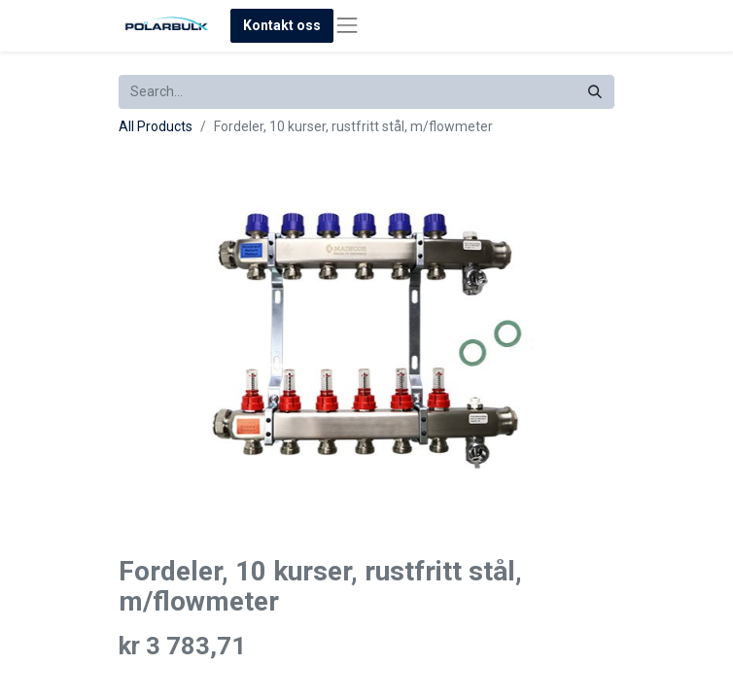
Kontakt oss (282, 25)
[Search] (595, 92)
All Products (155, 126)
